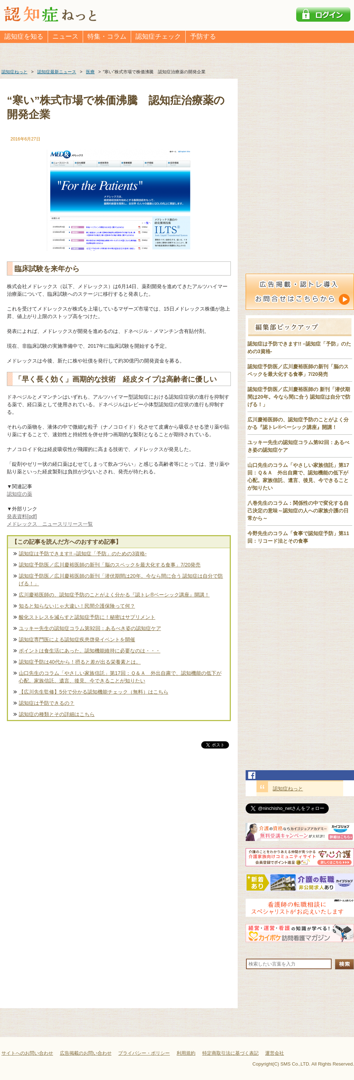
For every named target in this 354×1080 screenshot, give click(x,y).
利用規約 (186, 1053)
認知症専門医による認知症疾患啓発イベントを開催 (77, 639)
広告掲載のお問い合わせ (86, 1053)
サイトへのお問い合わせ (27, 1053)
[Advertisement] (119, 825)
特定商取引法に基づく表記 (230, 1053)
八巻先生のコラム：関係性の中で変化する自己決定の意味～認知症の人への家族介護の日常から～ (298, 510)
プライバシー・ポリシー (144, 1053)
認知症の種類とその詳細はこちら (57, 714)
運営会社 (274, 1053)
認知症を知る (23, 36)
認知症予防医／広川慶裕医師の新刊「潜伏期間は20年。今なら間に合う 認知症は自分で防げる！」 (121, 579)
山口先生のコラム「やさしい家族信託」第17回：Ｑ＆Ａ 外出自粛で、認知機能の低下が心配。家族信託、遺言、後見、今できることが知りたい (120, 677)
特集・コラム (106, 36)
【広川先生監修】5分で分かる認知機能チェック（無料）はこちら (93, 692)
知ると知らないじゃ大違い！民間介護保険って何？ (77, 606)
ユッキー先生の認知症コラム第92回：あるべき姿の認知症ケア (90, 628)
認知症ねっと (288, 788)
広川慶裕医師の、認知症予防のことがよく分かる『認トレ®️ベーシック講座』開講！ (114, 595)
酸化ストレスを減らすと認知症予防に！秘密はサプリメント (87, 617)
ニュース (65, 36)
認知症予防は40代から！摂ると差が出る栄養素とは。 (80, 662)
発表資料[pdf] (22, 516)
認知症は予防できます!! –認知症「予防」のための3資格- (83, 553)
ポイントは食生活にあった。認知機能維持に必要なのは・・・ (89, 651)
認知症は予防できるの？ (46, 703)
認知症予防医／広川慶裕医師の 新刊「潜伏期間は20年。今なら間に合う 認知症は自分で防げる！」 (298, 396)
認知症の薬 (19, 494)
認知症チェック (158, 36)
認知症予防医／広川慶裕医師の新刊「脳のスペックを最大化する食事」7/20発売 (109, 565)
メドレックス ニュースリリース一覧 (50, 524)
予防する (203, 36)
